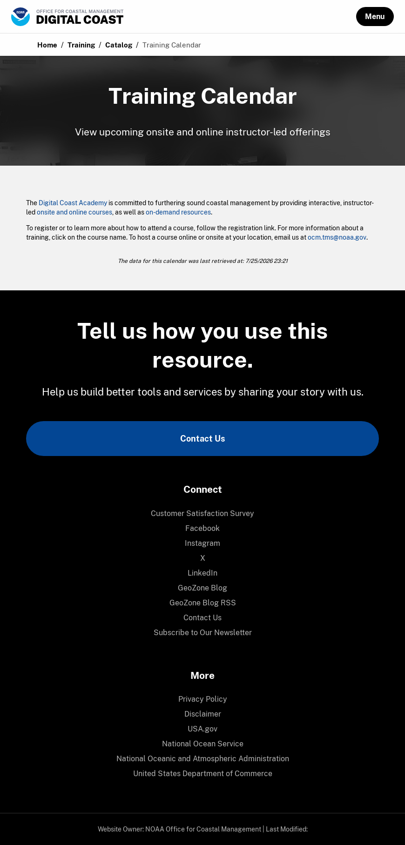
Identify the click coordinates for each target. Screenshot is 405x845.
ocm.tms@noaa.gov (337, 237)
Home (47, 45)
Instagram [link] (202, 543)
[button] (375, 16)
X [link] (202, 558)
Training (81, 45)
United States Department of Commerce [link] (202, 773)
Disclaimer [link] (202, 714)
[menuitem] (202, 513)
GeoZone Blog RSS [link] (202, 602)
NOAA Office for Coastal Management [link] (203, 829)
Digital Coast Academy (73, 203)
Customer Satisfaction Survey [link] (202, 513)
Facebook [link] (202, 528)
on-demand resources (178, 212)
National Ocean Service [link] (202, 743)
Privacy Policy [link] (202, 699)
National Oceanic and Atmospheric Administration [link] (202, 758)
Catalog (118, 45)
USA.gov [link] (202, 728)
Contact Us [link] (202, 438)
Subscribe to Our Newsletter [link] (203, 632)
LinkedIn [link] (202, 573)
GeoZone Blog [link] (202, 587)
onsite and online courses (74, 212)
